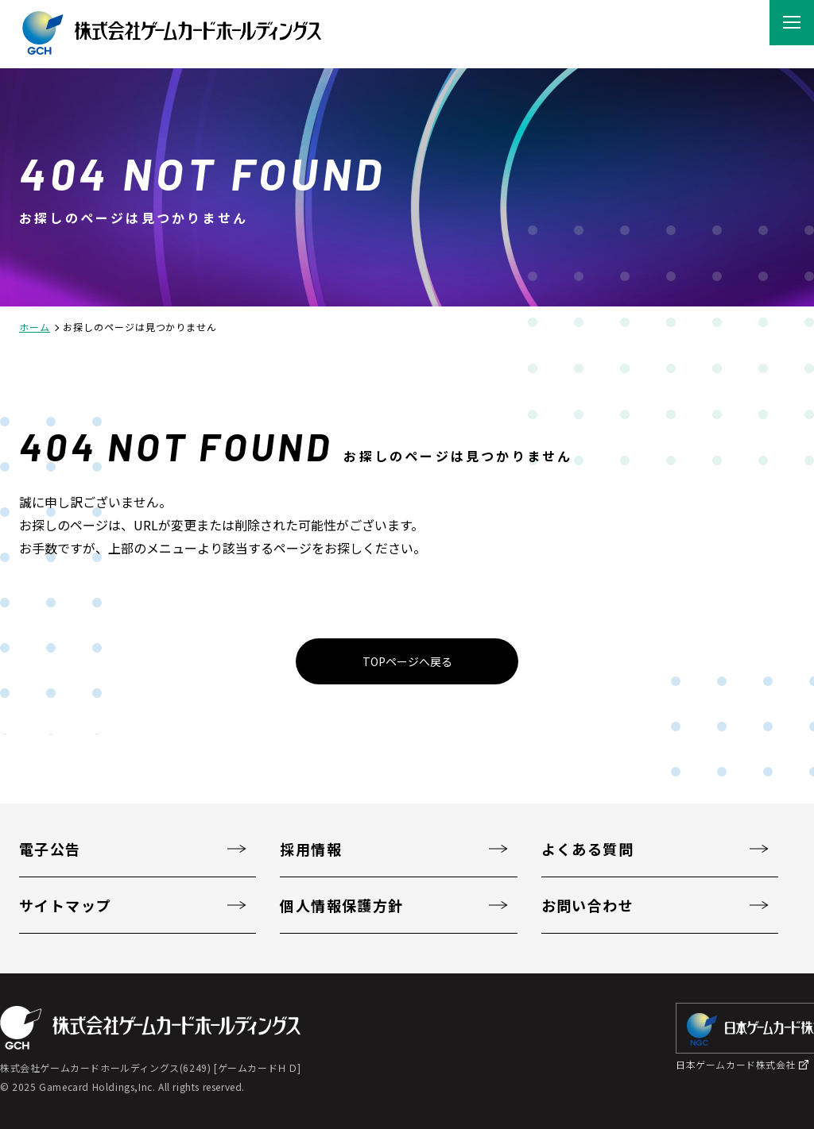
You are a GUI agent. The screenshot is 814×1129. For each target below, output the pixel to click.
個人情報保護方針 (342, 905)
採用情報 (311, 848)
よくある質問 (587, 848)
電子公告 (50, 848)
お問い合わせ (587, 905)
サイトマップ (65, 905)
